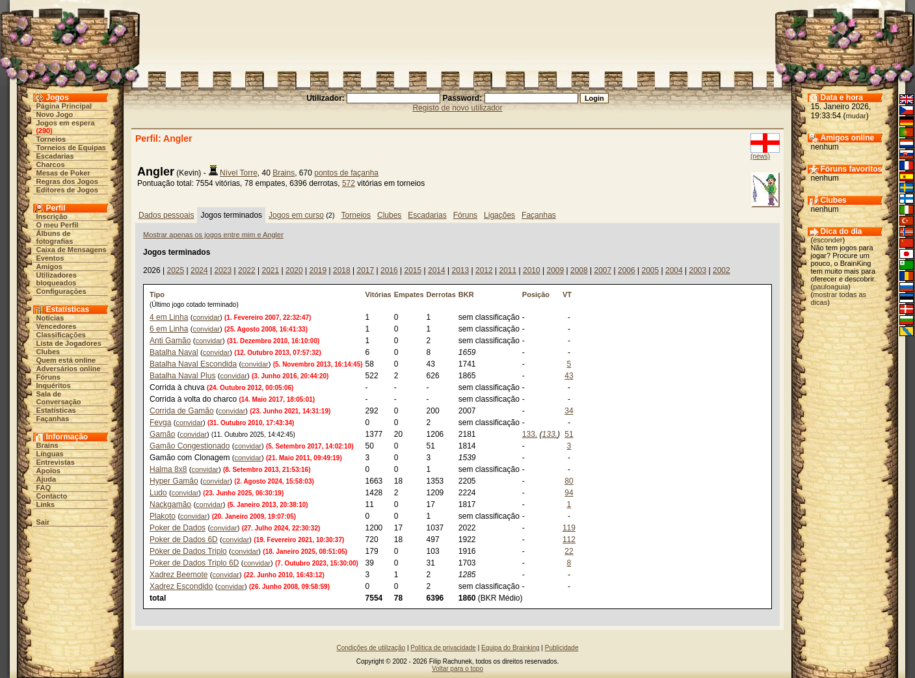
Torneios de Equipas (71, 147)
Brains (47, 445)
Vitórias (378, 294)
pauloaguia (830, 287)
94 (568, 492)
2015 (412, 270)
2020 (294, 270)
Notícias (50, 318)
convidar (206, 317)
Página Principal (64, 106)
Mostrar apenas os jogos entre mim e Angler (213, 235)
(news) (760, 156)
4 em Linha (169, 317)
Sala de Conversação (58, 398)
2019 (317, 270)
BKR (466, 294)
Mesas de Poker (63, 173)
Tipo (157, 294)
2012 (484, 270)
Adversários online (68, 368)
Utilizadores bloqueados (56, 279)
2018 (342, 270)
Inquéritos (53, 385)
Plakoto (163, 516)
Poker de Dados (178, 527)
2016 (389, 270)
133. (529, 434)
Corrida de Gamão (182, 410)
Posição (536, 294)
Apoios (48, 471)
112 (569, 539)
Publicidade (562, 647)
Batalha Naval (174, 352)
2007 (602, 270)
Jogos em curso (296, 215)
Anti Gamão (170, 340)
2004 (674, 270)
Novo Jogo (54, 114)
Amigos (49, 266)
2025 (175, 270)
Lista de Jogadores (68, 343)
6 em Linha (169, 328)
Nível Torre (239, 172)
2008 (579, 270)
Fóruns (48, 377)
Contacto (52, 496)
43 (568, 375)
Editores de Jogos (67, 190)
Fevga (160, 422)
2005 (650, 270)
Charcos (50, 164)
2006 (626, 270)
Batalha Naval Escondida (193, 364)
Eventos (50, 258)
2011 (507, 270)
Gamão (162, 434)
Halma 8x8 (168, 469)
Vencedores (56, 326)
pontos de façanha (346, 172)
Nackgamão (170, 504)
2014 (436, 270)
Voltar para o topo (457, 668)
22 (568, 551)
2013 (460, 270)
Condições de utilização (371, 647)
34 (568, 410)
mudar (856, 116)
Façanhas (53, 419)
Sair (43, 522)
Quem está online (66, 360)
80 (568, 481)
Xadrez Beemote (178, 574)
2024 (199, 270)
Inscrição (52, 216)
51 (568, 434)
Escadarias (55, 156)
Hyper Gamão (174, 481)
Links (45, 504)
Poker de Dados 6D (184, 539)
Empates (409, 294)
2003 (697, 270)
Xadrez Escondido (181, 586)
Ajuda (46, 479)
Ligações (499, 215)
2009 (555, 270)
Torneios (51, 139)
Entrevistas (55, 462)
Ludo (158, 492)
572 (348, 183)
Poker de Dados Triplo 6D (194, 562)
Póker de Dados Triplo (188, 551)
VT (567, 294)
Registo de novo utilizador (457, 107)
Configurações (61, 291)
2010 (531, 270)
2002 (721, 270)
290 (44, 131)
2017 (365, 270)
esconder (827, 240)
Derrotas (441, 294)
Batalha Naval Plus (182, 375)
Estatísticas (56, 410)
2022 (247, 270)
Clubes (48, 352)
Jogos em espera (65, 123)
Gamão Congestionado (190, 445)
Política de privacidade (443, 647)
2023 (223, 270)
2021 (270, 270)
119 (569, 527)
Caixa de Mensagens (71, 250)
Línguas (50, 454)
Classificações (61, 335)
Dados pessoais (166, 215)
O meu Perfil (57, 225)
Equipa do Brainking (510, 647)
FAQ (43, 487)
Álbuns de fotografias (54, 237)
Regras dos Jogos (67, 181)
